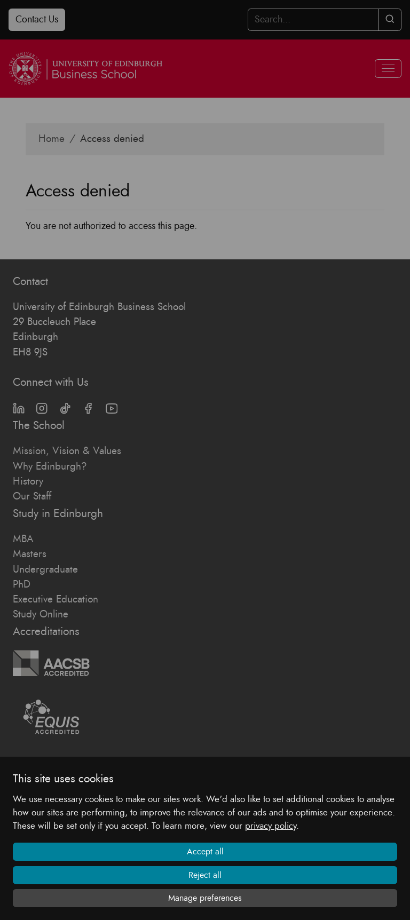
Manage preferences (205, 898)
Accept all (205, 851)
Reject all (205, 875)
